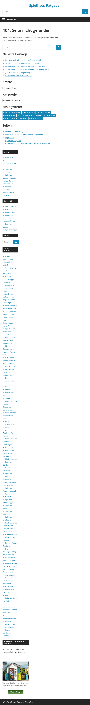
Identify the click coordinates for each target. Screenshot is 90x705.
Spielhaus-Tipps (11, 230)
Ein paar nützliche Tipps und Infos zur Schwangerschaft (27, 66)
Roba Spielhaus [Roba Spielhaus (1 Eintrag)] (28, 116)
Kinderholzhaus (11, 459)
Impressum (9, 137)
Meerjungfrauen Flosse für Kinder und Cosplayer (10, 372)
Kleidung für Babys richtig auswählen (8, 453)
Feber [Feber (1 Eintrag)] (5, 112)
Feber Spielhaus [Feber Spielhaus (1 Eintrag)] (14, 112)
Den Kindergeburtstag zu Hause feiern (9, 552)
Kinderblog (9, 215)
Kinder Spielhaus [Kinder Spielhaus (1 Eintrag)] (9, 116)
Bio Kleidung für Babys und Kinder (18, 75)
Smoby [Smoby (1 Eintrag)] (38, 116)
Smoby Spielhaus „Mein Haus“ (9, 392)
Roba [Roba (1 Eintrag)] (19, 116)
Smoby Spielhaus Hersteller (6, 633)
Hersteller (8, 209)
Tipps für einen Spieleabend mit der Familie (22, 63)
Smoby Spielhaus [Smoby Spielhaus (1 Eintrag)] (49, 116)
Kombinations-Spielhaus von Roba (9, 416)
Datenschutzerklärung (14, 131)
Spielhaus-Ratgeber (45, 5)
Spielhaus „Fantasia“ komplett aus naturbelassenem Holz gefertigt (9, 479)
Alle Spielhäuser (11, 207)
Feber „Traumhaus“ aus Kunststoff (9, 424)
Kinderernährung (9, 221)
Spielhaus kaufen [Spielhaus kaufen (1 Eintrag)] (35, 119)
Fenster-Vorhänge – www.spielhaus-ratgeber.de (24, 134)
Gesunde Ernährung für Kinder (8, 433)
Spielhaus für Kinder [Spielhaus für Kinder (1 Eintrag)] (19, 119)
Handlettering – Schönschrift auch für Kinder (10, 537)
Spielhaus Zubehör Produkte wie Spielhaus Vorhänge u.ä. (28, 144)
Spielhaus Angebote (13, 141)
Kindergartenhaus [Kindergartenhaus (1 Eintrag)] (44, 112)
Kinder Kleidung (11, 212)
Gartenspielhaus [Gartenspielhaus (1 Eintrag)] (28, 112)
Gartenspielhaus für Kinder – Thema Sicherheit (10, 610)
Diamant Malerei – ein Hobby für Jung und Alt (23, 60)
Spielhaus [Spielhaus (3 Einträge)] (6, 119)
